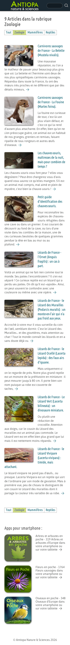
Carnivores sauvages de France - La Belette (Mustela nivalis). (51, 51)
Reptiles (50, 32)
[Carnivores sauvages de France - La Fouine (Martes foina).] (20, 145)
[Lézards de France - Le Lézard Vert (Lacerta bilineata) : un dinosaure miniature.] (54, 440)
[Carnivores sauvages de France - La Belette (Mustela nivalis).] (27, 89)
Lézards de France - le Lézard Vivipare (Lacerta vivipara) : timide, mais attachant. (34, 458)
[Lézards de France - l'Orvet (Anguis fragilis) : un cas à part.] (55, 292)
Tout (8, 32)
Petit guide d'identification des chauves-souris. (50, 202)
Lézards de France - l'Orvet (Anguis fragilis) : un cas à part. (49, 259)
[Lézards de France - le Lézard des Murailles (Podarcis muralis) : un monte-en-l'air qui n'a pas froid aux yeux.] (32, 340)
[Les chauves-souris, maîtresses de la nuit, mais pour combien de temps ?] (54, 189)
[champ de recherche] (55, 5)
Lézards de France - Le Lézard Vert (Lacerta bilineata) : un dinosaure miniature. (51, 403)
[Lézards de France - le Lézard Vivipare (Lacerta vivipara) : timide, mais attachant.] (62, 493)
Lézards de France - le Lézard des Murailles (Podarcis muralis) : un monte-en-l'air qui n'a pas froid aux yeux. (51, 309)
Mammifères (35, 32)
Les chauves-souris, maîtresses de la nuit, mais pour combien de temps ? (51, 160)
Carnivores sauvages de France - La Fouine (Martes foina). (51, 102)
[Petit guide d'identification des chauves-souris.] (18, 244)
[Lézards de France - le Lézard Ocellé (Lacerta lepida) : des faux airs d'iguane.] (16, 388)
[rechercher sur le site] (66, 5)
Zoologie (19, 32)
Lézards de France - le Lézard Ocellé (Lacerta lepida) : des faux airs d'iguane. (51, 355)
